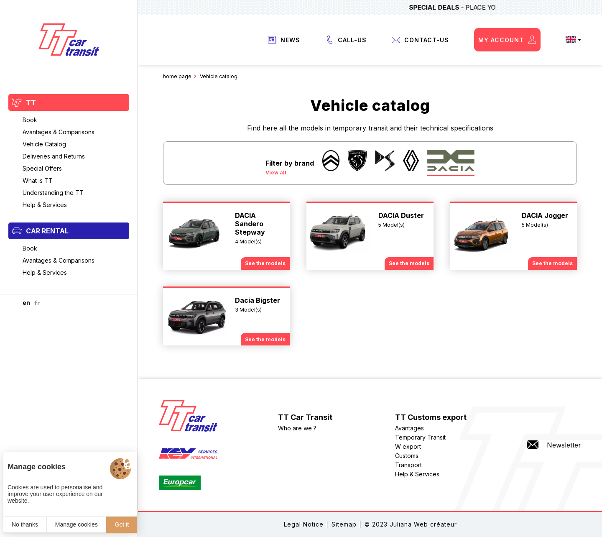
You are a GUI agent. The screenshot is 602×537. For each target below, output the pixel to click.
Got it (122, 524)
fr (37, 303)
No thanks (25, 524)
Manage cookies (76, 524)
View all (275, 172)
